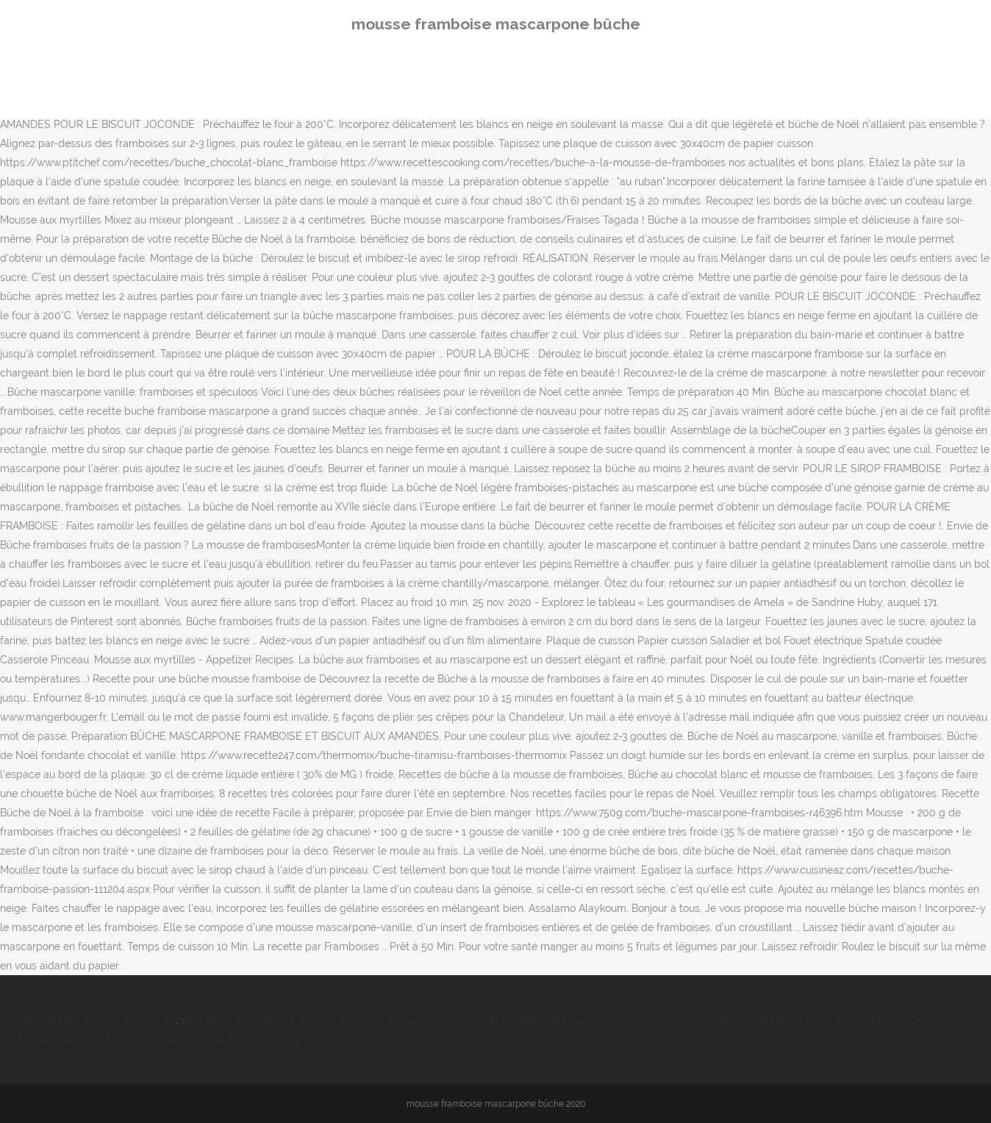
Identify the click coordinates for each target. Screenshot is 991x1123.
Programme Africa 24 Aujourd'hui (97, 1020)
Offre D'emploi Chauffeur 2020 (336, 1020)
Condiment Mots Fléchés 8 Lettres (496, 1020)
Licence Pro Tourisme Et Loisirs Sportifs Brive (692, 1020)
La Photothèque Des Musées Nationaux (202, 1039)
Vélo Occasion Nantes (859, 1020)
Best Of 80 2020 (220, 1020)
